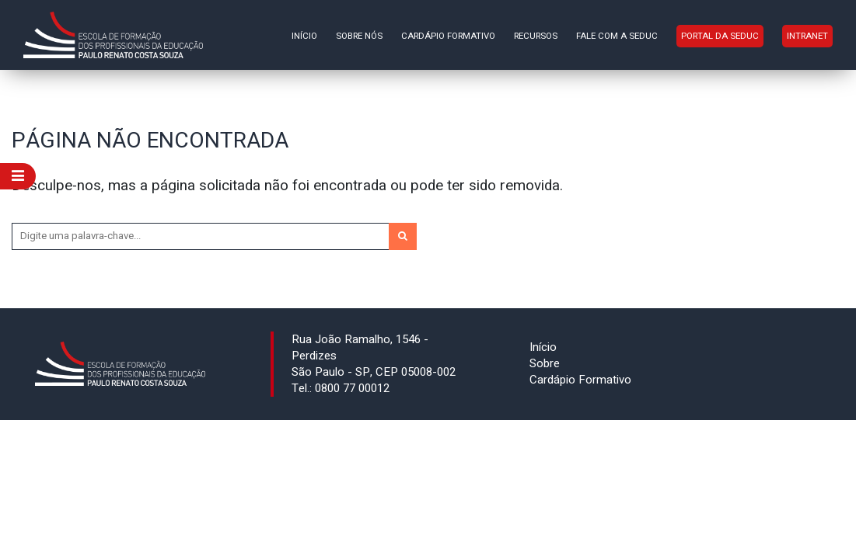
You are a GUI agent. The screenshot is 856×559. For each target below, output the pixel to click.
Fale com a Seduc (617, 36)
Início (304, 36)
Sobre (544, 363)
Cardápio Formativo (448, 36)
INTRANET (807, 36)
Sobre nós (359, 36)
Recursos (535, 36)
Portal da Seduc (720, 36)
